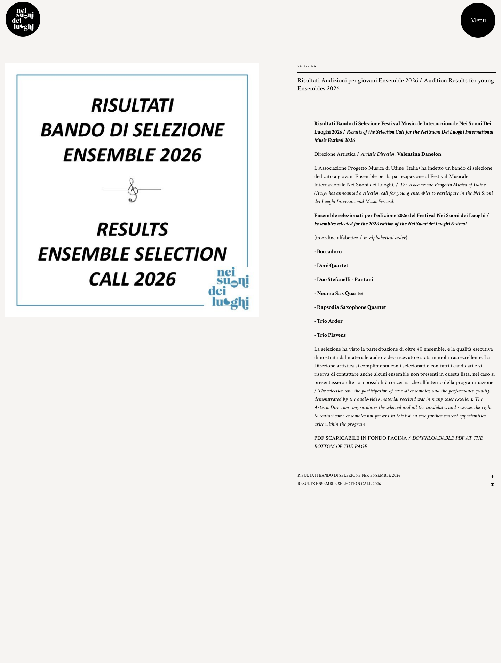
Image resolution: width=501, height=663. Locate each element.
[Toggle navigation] (478, 20)
